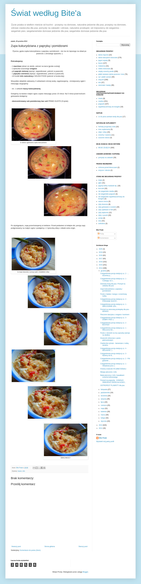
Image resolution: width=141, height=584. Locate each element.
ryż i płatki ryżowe (104, 77)
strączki (101, 80)
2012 (101, 428)
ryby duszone (103, 204)
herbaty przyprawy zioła (106, 127)
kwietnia (104, 411)
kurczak (101, 188)
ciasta (100, 98)
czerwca (104, 405)
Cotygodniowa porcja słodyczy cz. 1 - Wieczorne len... (113, 329)
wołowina (101, 223)
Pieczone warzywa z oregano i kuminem (114, 315)
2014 (101, 268)
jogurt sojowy (103, 60)
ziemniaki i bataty (104, 85)
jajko (100, 183)
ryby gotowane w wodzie (107, 207)
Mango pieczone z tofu (108, 372)
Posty (101, 234)
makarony (101, 66)
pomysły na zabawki (105, 157)
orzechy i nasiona (104, 135)
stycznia (104, 421)
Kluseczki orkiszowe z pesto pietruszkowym (110, 339)
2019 (101, 252)
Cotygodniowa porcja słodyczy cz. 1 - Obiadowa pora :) (113, 365)
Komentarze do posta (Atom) (30, 550)
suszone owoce (104, 138)
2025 (101, 249)
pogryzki (101, 104)
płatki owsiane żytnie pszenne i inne (111, 74)
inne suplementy (104, 129)
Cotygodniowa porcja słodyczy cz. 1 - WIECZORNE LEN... (113, 305)
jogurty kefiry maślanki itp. (107, 186)
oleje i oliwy (102, 132)
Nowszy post (16, 546)
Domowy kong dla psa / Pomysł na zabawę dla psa (112, 285)
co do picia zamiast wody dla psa (110, 117)
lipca (103, 402)
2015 (101, 265)
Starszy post (82, 546)
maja (103, 408)
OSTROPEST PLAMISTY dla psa (112, 385)
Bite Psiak (103, 438)
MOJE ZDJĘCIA (104, 148)
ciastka (100, 101)
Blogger (85, 572)
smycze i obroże (104, 170)
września (104, 396)
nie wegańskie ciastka (106, 191)
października (105, 393)
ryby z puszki (103, 215)
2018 (101, 255)
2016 (101, 262)
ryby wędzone (103, 212)
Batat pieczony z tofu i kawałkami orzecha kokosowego (112, 376)
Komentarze (103, 238)
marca (103, 415)
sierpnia (104, 399)
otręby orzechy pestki (106, 71)
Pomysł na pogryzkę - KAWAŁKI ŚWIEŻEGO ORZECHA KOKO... (113, 381)
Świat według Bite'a (46, 13)
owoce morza (103, 201)
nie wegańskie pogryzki (106, 194)
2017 (101, 259)
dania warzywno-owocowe (107, 58)
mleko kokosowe (104, 69)
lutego (103, 418)
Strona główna (49, 546)
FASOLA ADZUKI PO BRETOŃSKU (113, 369)
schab (100, 218)
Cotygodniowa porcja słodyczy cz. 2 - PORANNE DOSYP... (113, 300)
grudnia (104, 271)
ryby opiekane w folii (105, 210)
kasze (20, 471)
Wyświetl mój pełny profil (105, 441)
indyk (100, 180)
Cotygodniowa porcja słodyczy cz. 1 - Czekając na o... (113, 280)
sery (99, 221)
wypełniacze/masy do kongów (109, 107)
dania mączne (103, 55)
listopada (104, 389)
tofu (24, 471)
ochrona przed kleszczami (107, 167)
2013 (101, 425)
